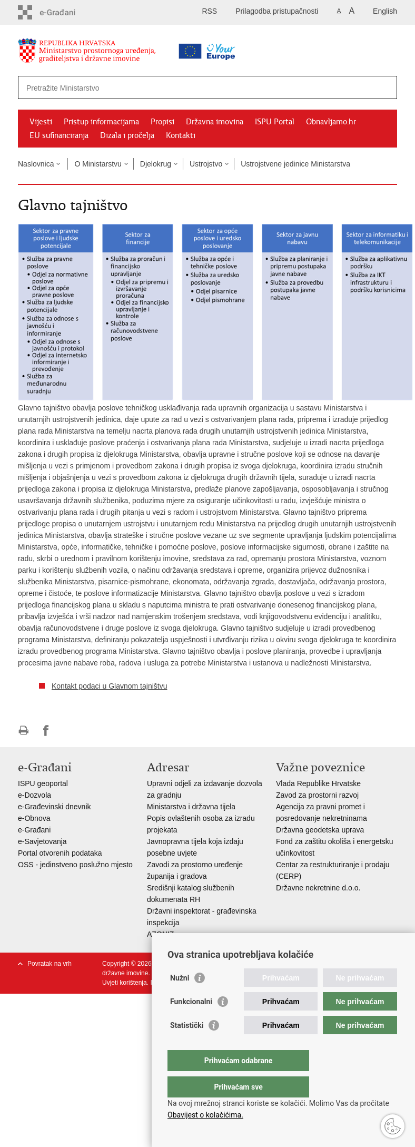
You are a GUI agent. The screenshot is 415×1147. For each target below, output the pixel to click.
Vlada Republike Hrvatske (318, 783)
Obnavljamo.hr (331, 121)
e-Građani (34, 830)
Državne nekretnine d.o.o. (318, 888)
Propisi (162, 121)
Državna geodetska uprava (320, 830)
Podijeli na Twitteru (68, 730)
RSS (209, 11)
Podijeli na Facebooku (46, 730)
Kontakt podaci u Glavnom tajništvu (109, 686)
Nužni (179, 999)
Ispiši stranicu (23, 730)
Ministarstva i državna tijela (191, 806)
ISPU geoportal (43, 783)
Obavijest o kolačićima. (205, 1115)
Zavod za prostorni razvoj (317, 795)
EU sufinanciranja (58, 135)
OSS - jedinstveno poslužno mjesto (75, 864)
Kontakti (180, 135)
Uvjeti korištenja (124, 982)
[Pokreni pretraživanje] (385, 87)
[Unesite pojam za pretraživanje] (174, 87)
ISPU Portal (274, 121)
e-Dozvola (34, 795)
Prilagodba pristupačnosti (276, 11)
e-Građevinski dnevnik (54, 806)
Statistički (186, 1046)
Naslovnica (36, 164)
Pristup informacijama (101, 121)
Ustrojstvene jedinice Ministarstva (295, 164)
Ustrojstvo (206, 164)
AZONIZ (160, 934)
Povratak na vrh (49, 963)
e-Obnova (34, 818)
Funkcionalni (191, 1022)
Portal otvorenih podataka (60, 853)
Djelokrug (155, 164)
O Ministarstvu (97, 164)
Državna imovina (214, 121)
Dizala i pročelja (127, 135)
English (385, 11)
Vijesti (40, 121)
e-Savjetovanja (42, 841)
